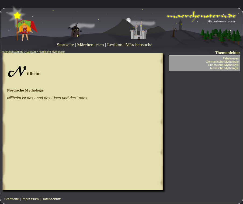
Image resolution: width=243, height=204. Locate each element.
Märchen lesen (90, 44)
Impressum (30, 199)
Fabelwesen (231, 58)
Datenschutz (51, 199)
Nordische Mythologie (25, 90)
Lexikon (115, 44)
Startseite (65, 44)
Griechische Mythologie (223, 64)
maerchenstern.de (12, 51)
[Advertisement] (82, 146)
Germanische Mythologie (222, 61)
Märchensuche (139, 44)
